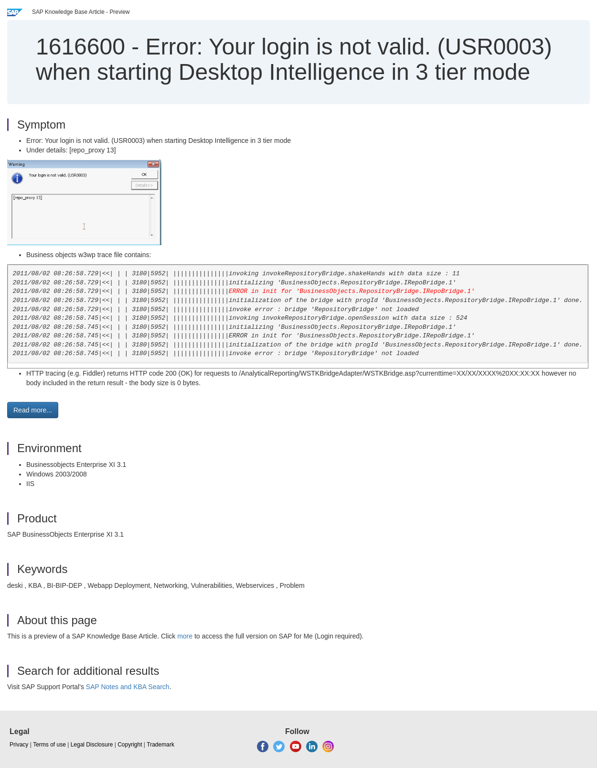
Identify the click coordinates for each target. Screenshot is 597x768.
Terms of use (49, 744)
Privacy (19, 744)
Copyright (129, 744)
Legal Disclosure (92, 744)
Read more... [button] (32, 410)
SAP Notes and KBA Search (128, 687)
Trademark (160, 744)
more (184, 636)
